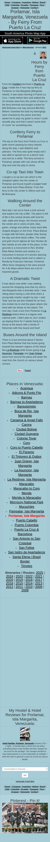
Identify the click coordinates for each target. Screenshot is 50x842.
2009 (38, 587)
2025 (39, 572)
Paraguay (34, 5)
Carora (26, 424)
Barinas (26, 397)
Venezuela (24, 8)
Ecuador (25, 5)
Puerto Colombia (27, 525)
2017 (38, 579)
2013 (38, 583)
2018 (29, 579)
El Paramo (26, 452)
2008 (25, 590)
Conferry (17, 84)
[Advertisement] (15, 64)
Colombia (15, 5)
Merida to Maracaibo (26, 497)
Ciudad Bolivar (26, 429)
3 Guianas (16, 2)
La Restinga (12, 350)
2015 (19, 583)
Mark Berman (28, 47)
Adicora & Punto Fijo (26, 392)
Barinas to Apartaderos (26, 402)
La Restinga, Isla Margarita (26, 479)
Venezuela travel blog (11, 47)
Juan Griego (35, 353)
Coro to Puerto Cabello (26, 447)
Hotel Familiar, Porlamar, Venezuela (18, 743)
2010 (29, 587)
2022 (29, 576)
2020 (9, 579)
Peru (42, 5)
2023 (19, 576)
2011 (44, 47)
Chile (7, 5)
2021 (38, 576)
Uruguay (15, 8)
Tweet (27, 370)
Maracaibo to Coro (26, 488)
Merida (26, 493)
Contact (34, 8)
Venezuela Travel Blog (25, 781)
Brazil (42, 2)
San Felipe (26, 547)
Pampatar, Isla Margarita (26, 511)
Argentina (26, 2)
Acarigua (26, 388)
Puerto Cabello (26, 520)
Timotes (26, 566)
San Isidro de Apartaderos (26, 552)
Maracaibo (26, 484)
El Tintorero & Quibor (26, 456)
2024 (9, 576)
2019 (19, 579)
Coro (26, 443)
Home (7, 2)
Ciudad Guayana (27, 434)
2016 (9, 583)
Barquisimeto (26, 406)
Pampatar (18, 353)
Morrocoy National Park (26, 502)
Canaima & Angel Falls (26, 420)
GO (25, 775)
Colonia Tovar (26, 438)
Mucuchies (26, 506)
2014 (29, 583)
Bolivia (35, 2)
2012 (9, 587)
